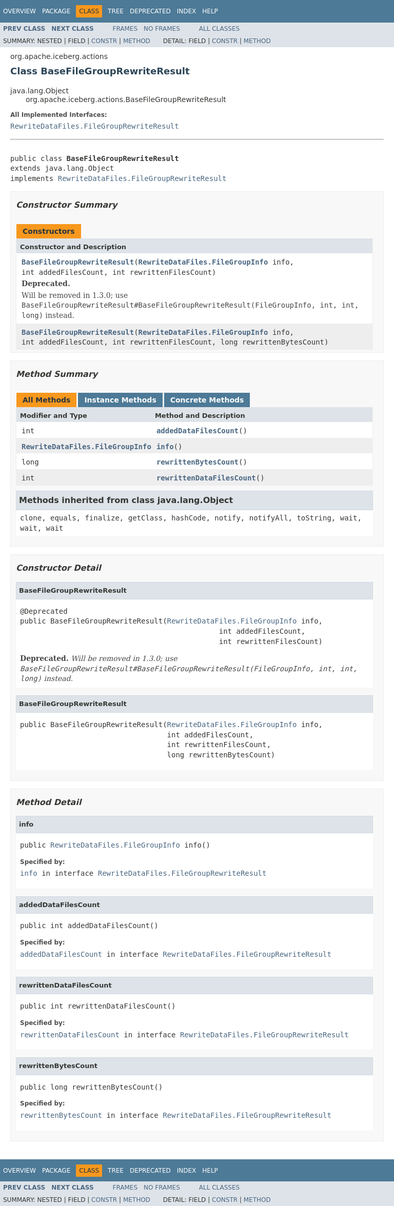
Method (136, 41)
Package (56, 11)
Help (210, 11)
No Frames (162, 28)
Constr (104, 41)
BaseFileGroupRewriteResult (78, 262)
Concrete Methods (207, 400)
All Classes (219, 28)
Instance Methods (120, 400)
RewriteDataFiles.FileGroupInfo (203, 262)
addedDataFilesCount (197, 431)
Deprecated (150, 11)
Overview (19, 11)
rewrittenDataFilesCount (206, 478)
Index (186, 11)
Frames (125, 28)
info (165, 447)
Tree (116, 11)
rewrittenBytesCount (197, 462)
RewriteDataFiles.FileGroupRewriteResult (94, 126)
